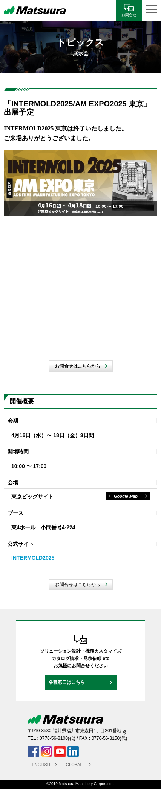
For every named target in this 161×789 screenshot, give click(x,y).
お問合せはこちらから (77, 366)
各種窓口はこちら (67, 682)
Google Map (123, 496)
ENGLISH (41, 764)
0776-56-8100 (54, 738)
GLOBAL (74, 764)
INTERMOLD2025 (32, 558)
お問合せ (128, 15)
